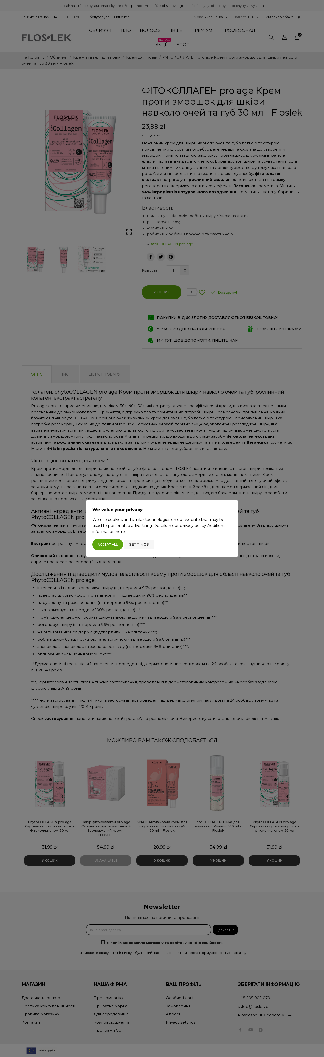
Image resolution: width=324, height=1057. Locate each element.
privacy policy (193, 525)
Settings (139, 544)
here (120, 531)
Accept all (108, 544)
